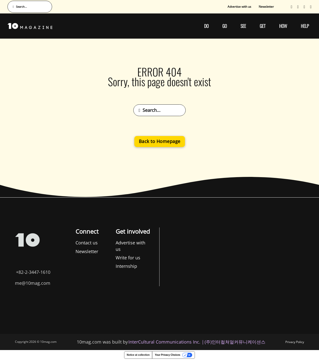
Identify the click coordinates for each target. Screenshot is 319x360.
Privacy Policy (294, 342)
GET (262, 26)
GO (224, 26)
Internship (69, 266)
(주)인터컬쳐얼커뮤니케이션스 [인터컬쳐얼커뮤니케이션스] (235, 342)
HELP (305, 26)
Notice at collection (138, 355)
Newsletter (266, 6)
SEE (243, 26)
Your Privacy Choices (167, 355)
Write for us (70, 258)
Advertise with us (239, 6)
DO (206, 26)
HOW (283, 26)
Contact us (29, 243)
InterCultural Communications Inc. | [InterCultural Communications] (166, 342)
